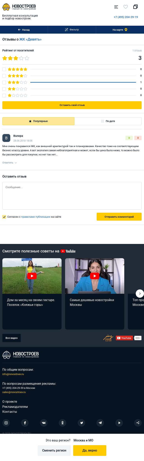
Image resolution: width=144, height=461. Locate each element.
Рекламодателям (15, 407)
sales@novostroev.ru (14, 392)
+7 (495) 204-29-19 (126, 17)
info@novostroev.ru (13, 374)
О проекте (9, 401)
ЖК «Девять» (30, 39)
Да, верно (89, 450)
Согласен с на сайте (34, 216)
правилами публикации (35, 216)
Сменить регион (54, 450)
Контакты (9, 412)
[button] (140, 293)
